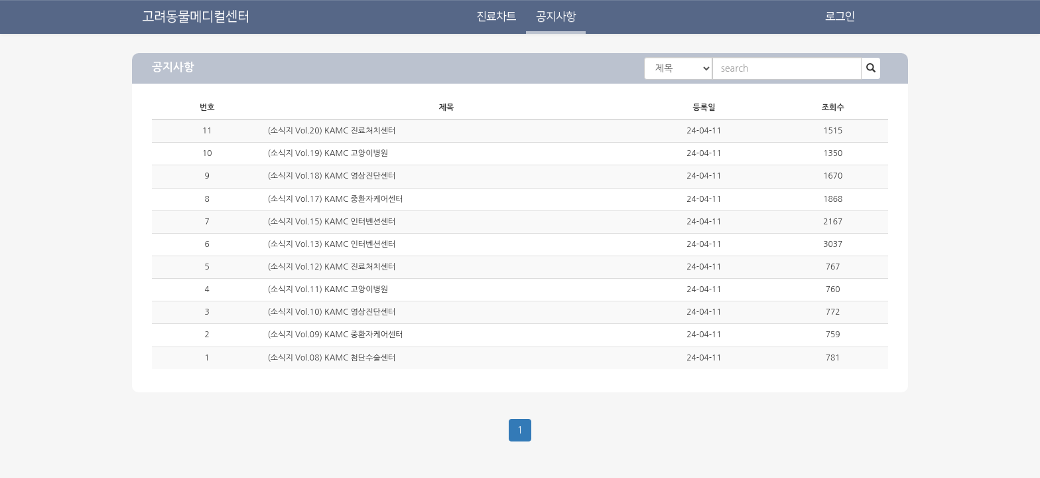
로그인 (840, 17)
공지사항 (556, 17)
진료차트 (496, 17)
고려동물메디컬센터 (195, 16)
